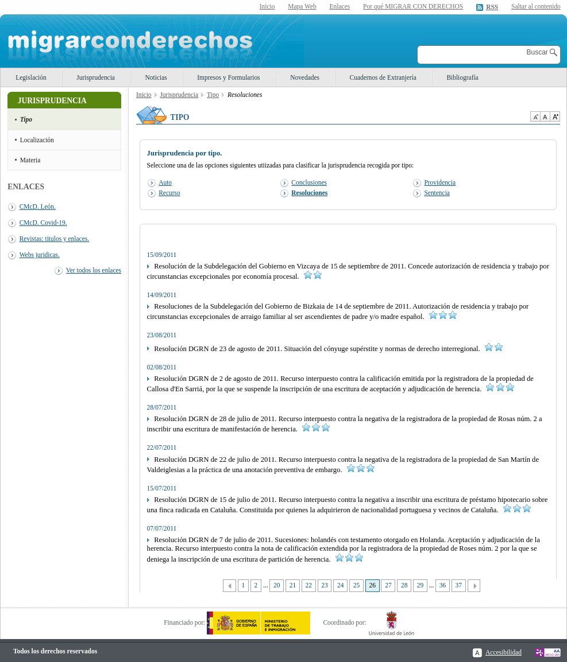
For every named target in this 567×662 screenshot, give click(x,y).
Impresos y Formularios (228, 77)
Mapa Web (302, 6)
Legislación (31, 77)
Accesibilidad (503, 652)
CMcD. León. (38, 206)
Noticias (156, 77)
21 (293, 585)
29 (420, 585)
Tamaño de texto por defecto (545, 116)
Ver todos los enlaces (93, 270)
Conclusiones (309, 182)
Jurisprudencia (95, 77)
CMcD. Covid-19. (43, 222)
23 (324, 585)
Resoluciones (309, 192)
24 (340, 585)
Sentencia (436, 192)
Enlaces (340, 6)
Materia (30, 160)
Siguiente (474, 586)
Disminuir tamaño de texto (535, 116)
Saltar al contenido (536, 6)
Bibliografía (462, 77)
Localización (37, 140)
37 (459, 585)
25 (356, 585)
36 (442, 585)
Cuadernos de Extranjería (383, 77)
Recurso (169, 192)
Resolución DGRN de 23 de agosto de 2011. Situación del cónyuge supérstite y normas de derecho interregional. (325, 349)
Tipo (26, 119)
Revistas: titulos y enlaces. (54, 238)
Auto (165, 182)
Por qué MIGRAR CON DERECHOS (413, 6)
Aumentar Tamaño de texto (555, 116)
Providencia (440, 182)
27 (388, 585)
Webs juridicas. (40, 254)
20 (276, 585)
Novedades (304, 77)
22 (309, 585)
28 (404, 585)
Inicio (267, 6)
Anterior (229, 586)
